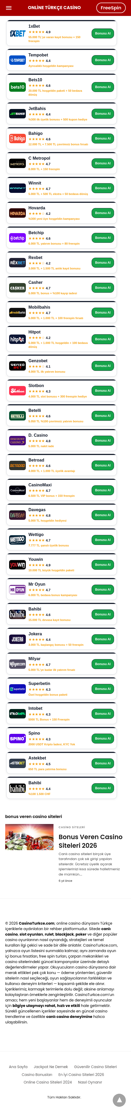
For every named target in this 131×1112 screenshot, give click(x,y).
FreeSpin (111, 7)
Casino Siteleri (72, 827)
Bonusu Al (103, 33)
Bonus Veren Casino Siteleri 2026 (91, 841)
